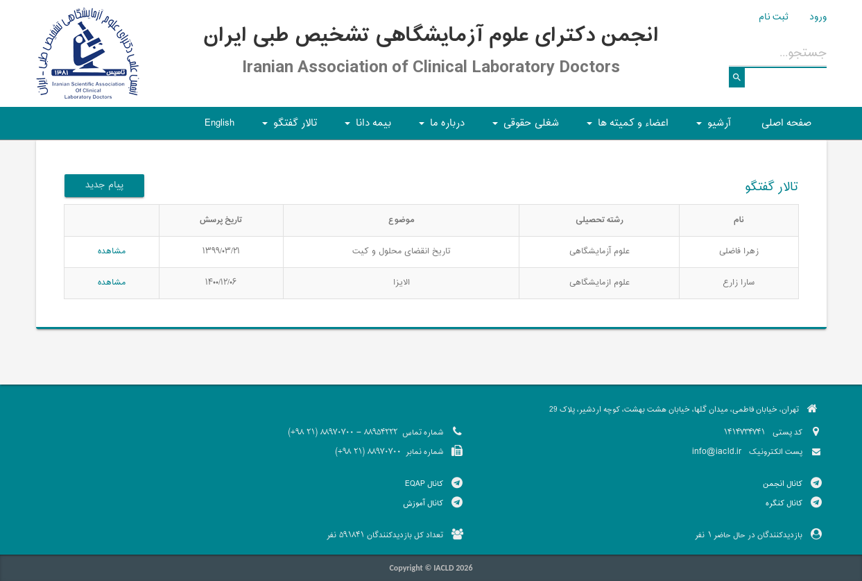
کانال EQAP (424, 484)
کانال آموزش (423, 503)
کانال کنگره (784, 503)
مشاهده (112, 251)
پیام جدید (104, 185)
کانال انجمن (782, 484)
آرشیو (711, 127)
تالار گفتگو (287, 127)
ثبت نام (773, 17)
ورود (818, 17)
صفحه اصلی (786, 123)
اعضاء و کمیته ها (626, 127)
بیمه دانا (366, 127)
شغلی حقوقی (523, 127)
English (219, 123)
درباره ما (440, 127)
